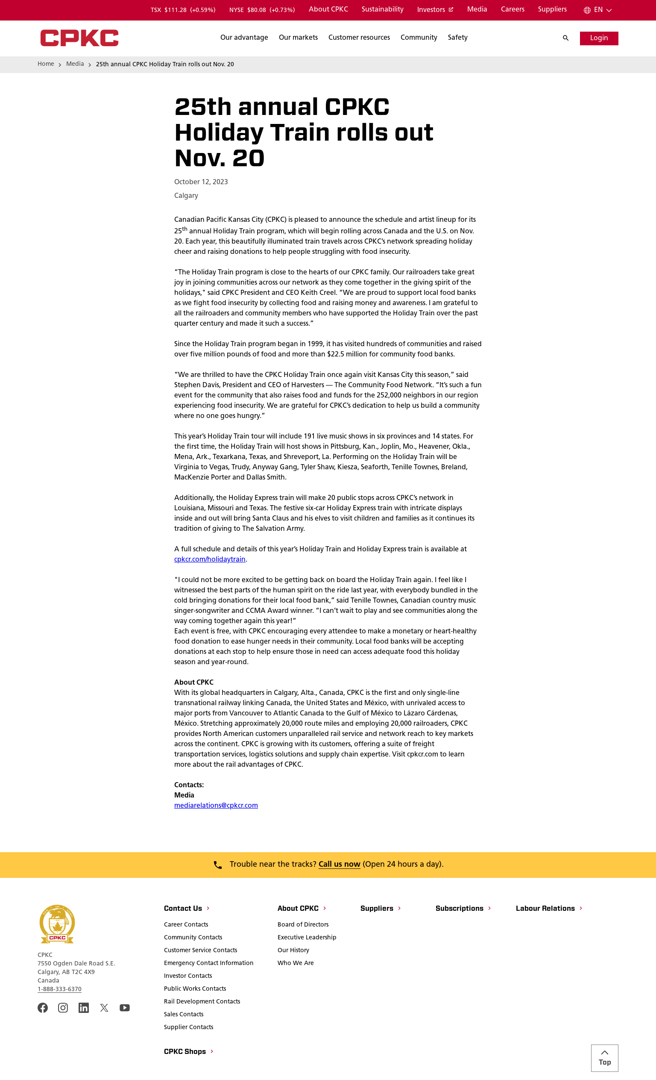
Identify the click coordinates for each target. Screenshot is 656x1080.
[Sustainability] (383, 10)
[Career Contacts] (186, 925)
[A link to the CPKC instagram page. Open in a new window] (63, 1008)
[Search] (244, 38)
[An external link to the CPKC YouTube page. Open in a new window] (125, 1008)
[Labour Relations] (549, 909)
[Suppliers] (552, 10)
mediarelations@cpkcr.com (216, 806)
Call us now (339, 865)
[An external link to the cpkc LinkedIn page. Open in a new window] (84, 1008)
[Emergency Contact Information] (209, 964)
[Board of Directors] (303, 925)
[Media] (477, 10)
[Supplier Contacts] (188, 1028)
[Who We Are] (296, 964)
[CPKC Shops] (189, 1052)
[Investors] (435, 11)
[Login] (599, 38)
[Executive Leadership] (307, 938)
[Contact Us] (187, 909)
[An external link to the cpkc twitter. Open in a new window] (104, 1008)
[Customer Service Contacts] (200, 951)
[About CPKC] (328, 10)
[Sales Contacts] (183, 1015)
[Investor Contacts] (188, 977)
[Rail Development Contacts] (202, 1002)
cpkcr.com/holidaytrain (210, 559)
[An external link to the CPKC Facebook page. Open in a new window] (43, 1008)
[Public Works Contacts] (195, 990)
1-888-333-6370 (60, 989)
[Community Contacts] (193, 938)
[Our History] (293, 951)
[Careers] (512, 10)
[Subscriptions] (464, 909)
